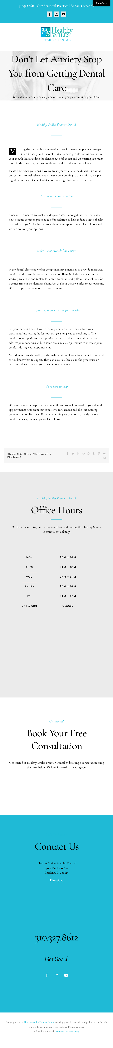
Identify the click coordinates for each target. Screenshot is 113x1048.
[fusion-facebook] (47, 975)
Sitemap (60, 1031)
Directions (56, 880)
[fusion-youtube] (66, 975)
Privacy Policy (72, 1031)
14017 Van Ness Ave (56, 868)
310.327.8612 (27, 6)
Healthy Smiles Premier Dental (39, 1022)
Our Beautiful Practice (52, 6)
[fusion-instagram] (56, 975)
